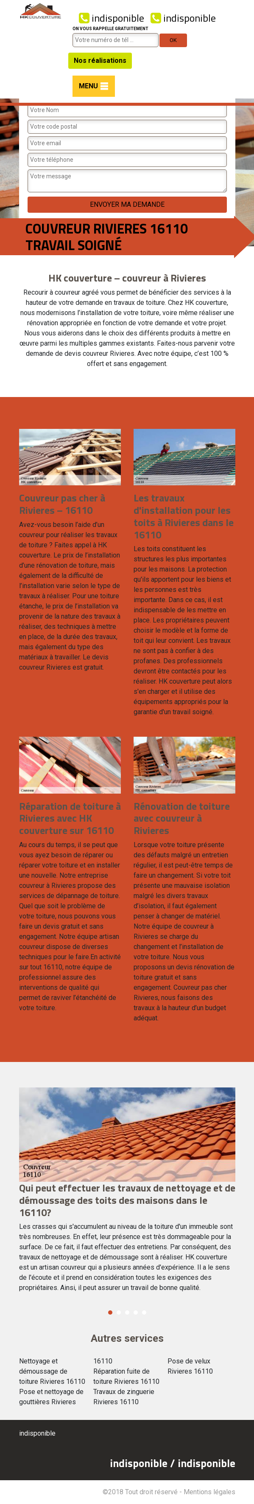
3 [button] (127, 1312)
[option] (127, 1193)
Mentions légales (209, 1492)
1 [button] (110, 1312)
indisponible (111, 17)
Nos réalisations (100, 60)
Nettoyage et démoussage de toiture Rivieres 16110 (52, 1371)
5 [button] (144, 1312)
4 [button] (136, 1312)
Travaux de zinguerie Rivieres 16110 (123, 1397)
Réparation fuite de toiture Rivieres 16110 (126, 1376)
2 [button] (119, 1312)
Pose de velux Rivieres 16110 (190, 1366)
